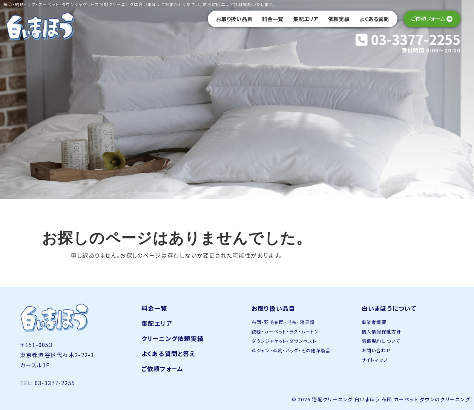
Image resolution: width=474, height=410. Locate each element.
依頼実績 (339, 19)
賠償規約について (381, 341)
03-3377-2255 (408, 39)
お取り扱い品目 (234, 19)
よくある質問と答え (168, 353)
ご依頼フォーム (162, 368)
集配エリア (305, 19)
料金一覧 (273, 19)
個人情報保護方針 (382, 331)
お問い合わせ (376, 350)
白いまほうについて (389, 308)
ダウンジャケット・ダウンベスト (284, 341)
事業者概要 (374, 322)
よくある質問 (374, 19)
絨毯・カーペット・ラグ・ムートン (285, 331)
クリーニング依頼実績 (172, 338)
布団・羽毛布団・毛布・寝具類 (283, 322)
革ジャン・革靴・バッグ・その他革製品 (291, 350)
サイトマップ (375, 359)
